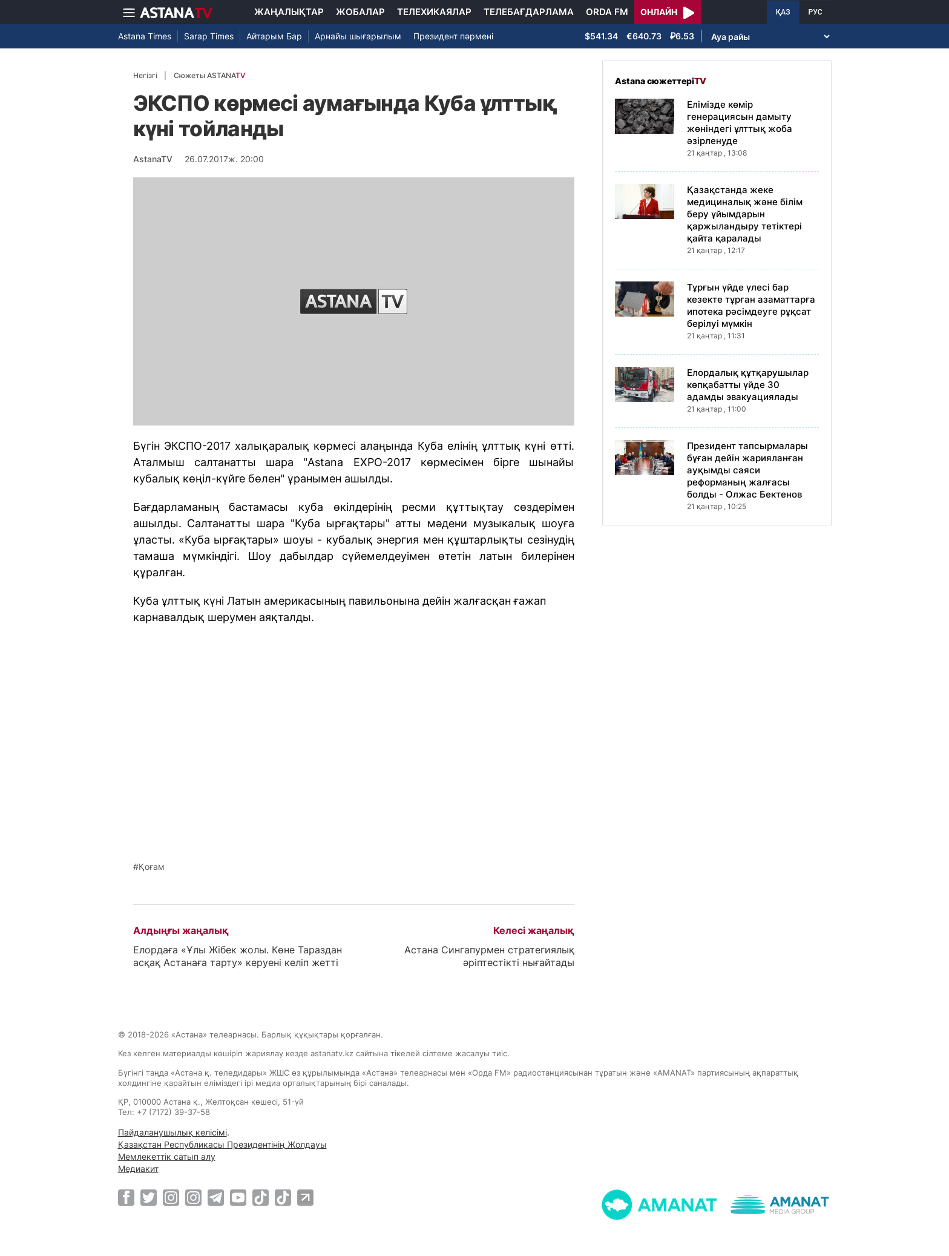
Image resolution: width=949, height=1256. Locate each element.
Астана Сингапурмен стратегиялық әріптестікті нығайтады (489, 956)
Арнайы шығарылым (358, 36)
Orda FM (607, 12)
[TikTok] (260, 1198)
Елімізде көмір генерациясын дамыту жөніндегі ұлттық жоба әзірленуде (739, 122)
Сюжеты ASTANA (209, 75)
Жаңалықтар (289, 12)
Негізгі (145, 75)
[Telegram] (215, 1197)
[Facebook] (126, 1197)
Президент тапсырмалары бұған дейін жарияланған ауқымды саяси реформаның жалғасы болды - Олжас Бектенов (747, 470)
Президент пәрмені (453, 36)
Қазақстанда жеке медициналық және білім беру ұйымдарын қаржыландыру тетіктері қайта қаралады (745, 214)
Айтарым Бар (274, 36)
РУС (816, 12)
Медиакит (138, 1168)
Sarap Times (209, 36)
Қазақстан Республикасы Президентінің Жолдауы (222, 1144)
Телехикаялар (434, 12)
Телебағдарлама (529, 12)
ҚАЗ (783, 12)
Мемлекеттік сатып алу (166, 1156)
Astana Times (144, 36)
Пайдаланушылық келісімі (172, 1132)
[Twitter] (148, 1197)
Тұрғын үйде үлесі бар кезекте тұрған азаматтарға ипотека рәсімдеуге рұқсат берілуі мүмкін (751, 305)
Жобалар (360, 12)
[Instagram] (171, 1197)
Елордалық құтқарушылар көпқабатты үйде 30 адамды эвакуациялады (748, 385)
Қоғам (152, 867)
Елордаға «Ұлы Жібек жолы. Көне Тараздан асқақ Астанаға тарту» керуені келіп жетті (237, 956)
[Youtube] (238, 1197)
